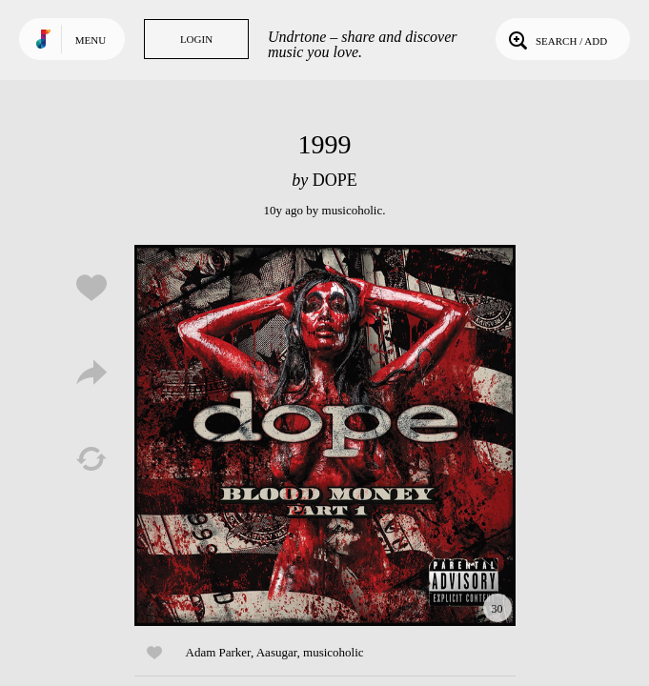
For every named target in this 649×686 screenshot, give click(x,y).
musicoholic (352, 210)
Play (325, 435)
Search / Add (556, 39)
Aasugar (276, 652)
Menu (90, 40)
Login (196, 39)
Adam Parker (218, 652)
